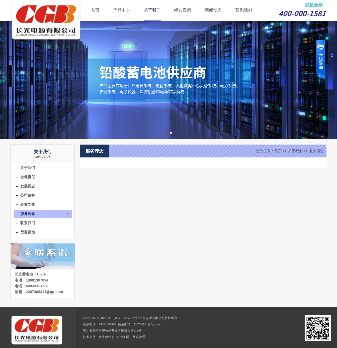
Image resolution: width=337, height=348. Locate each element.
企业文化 (27, 205)
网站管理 (138, 337)
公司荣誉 (27, 195)
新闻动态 (213, 10)
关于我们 (152, 10)
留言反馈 (27, 232)
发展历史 (27, 186)
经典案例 (182, 10)
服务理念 (27, 214)
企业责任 (27, 177)
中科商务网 (121, 337)
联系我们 (243, 10)
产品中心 (121, 10)
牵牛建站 (105, 337)
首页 (95, 10)
